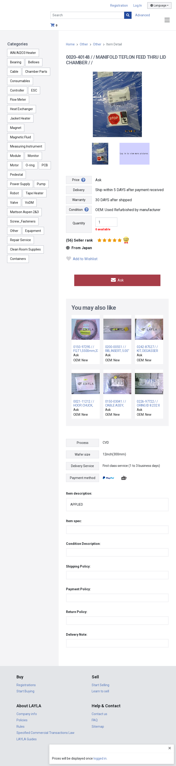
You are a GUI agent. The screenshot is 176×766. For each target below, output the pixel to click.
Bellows (33, 62)
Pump (41, 184)
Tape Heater (35, 193)
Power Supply (20, 184)
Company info (26, 713)
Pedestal (16, 174)
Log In (137, 5)
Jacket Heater (20, 118)
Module (15, 156)
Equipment (33, 231)
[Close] (169, 748)
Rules (20, 725)
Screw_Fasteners (23, 221)
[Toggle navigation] (167, 20)
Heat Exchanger (21, 109)
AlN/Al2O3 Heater (23, 53)
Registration (119, 5)
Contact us (99, 713)
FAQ (95, 719)
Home (70, 44)
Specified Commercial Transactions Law (45, 731)
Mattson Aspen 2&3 (24, 212)
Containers (18, 259)
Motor (14, 165)
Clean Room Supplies (25, 249)
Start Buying (25, 690)
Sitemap (98, 725)
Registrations (26, 684)
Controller (17, 90)
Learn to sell (100, 690)
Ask (117, 280)
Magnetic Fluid (20, 137)
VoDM (29, 202)
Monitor (33, 156)
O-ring (30, 165)
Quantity (79, 223)
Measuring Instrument (26, 146)
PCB (45, 165)
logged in (144, 758)
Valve (14, 202)
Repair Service (20, 240)
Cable (14, 71)
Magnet (15, 128)
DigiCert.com (88, 751)
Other (14, 231)
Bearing (15, 62)
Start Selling (100, 684)
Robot (14, 193)
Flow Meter (18, 99)
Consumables (20, 81)
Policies (22, 719)
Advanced (142, 15)
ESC (34, 90)
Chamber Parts (36, 71)
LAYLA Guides (26, 738)
